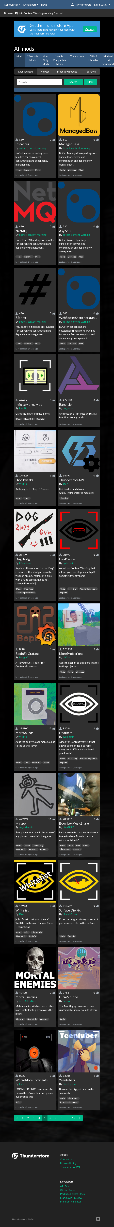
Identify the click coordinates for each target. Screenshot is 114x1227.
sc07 (65, 483)
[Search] (39, 82)
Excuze (67, 1000)
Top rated (90, 71)
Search (73, 81)
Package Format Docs (72, 1193)
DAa (21, 914)
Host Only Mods (45, 60)
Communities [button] (11, 4)
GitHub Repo (67, 1190)
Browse (8, 13)
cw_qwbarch (69, 408)
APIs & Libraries (93, 58)
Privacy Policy (68, 1163)
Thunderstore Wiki (70, 1166)
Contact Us (66, 1159)
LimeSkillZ (68, 827)
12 (73, 1117)
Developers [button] (29, 4)
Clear (90, 81)
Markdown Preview (71, 1197)
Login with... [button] (101, 4)
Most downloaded (67, 71)
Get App (89, 29)
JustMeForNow (27, 1000)
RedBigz (23, 408)
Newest (45, 71)
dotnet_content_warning (32, 147)
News (44, 4)
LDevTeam (25, 563)
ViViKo (23, 483)
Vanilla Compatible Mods (59, 60)
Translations (77, 56)
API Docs (65, 1186)
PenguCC (24, 657)
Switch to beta (81, 4)
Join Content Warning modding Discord (38, 13)
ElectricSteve (70, 914)
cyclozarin (68, 563)
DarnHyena (69, 1083)
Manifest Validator (70, 1201)
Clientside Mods (32, 58)
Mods (19, 56)
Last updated (25, 71)
